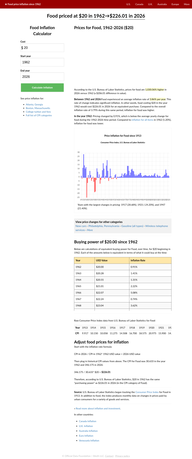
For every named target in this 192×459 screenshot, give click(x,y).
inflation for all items (142, 119)
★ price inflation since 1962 (23, 4)
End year (25, 70)
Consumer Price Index (147, 392)
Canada (139, 4)
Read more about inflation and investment (98, 408)
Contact (109, 455)
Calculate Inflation (42, 87)
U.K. (150, 4)
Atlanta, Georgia (34, 104)
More (187, 4)
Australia (162, 4)
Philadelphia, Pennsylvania (103, 225)
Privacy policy (122, 455)
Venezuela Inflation (89, 440)
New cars (80, 225)
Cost (23, 41)
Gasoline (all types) (132, 225)
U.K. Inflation (86, 426)
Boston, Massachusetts (38, 108)
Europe (175, 4)
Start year (26, 56)
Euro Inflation (86, 435)
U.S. (128, 4)
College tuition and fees (38, 111)
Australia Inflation (88, 430)
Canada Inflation (87, 421)
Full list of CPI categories (39, 115)
